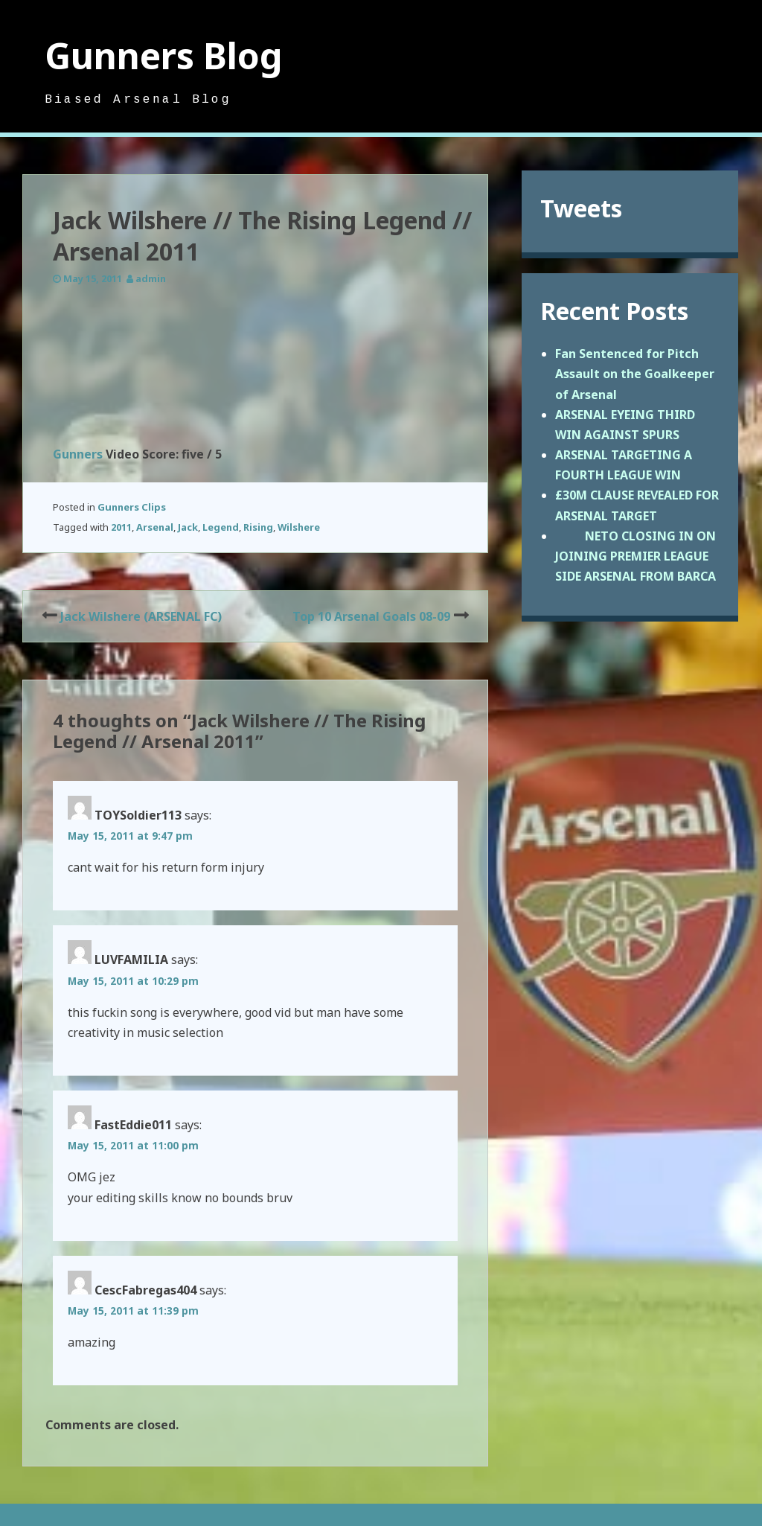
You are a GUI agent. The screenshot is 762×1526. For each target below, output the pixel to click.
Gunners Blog (164, 55)
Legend (220, 527)
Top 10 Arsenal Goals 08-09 (371, 616)
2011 (121, 527)
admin (150, 278)
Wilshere (299, 527)
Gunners (78, 454)
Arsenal (154, 527)
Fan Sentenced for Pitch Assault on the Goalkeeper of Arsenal (634, 373)
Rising (258, 527)
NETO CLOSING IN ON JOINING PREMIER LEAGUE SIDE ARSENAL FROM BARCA (635, 556)
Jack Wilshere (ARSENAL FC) (141, 616)
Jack (188, 527)
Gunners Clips (131, 507)
